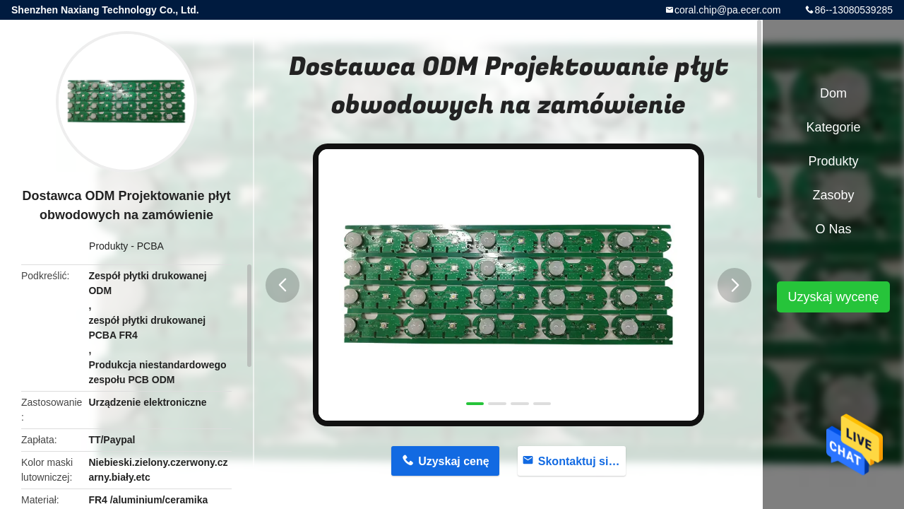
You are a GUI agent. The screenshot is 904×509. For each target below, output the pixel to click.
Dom (833, 93)
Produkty (108, 246)
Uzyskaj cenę (453, 461)
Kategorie (833, 127)
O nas (833, 229)
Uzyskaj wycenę (833, 297)
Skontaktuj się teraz (582, 461)
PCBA (150, 246)
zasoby (833, 195)
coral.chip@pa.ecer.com (727, 10)
